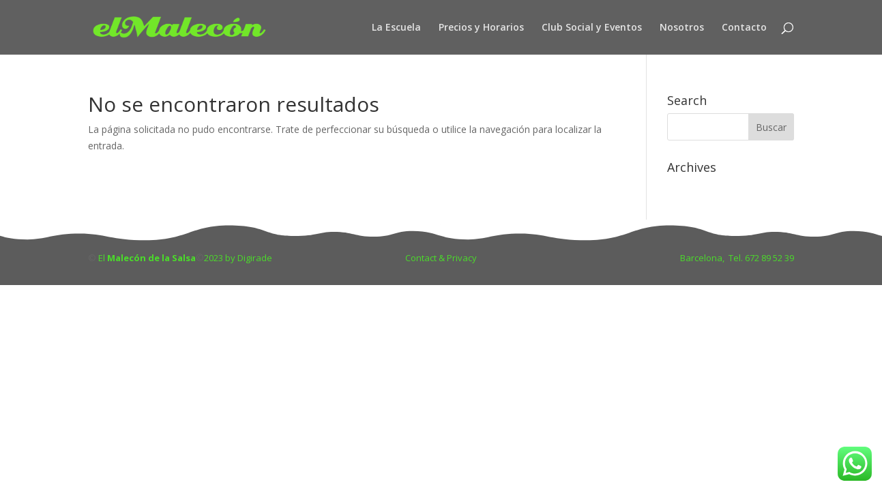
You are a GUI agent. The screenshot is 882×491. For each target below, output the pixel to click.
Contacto (744, 28)
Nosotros (682, 28)
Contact (422, 258)
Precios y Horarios (481, 28)
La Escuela (396, 28)
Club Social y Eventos (592, 28)
